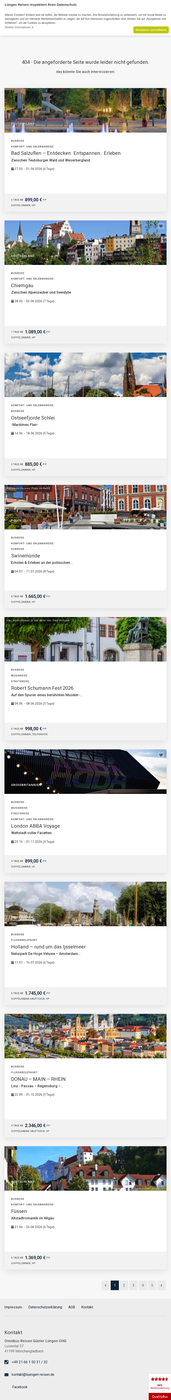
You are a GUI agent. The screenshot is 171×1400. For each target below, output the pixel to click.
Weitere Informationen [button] (19, 27)
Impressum (13, 1307)
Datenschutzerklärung (45, 1307)
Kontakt (87, 1307)
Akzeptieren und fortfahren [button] (151, 29)
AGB (71, 1307)
